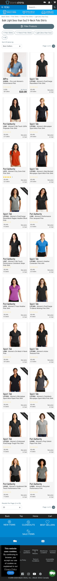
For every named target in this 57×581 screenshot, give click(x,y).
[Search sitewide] (39, 7)
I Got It (10, 573)
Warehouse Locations (44, 552)
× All (4, 38)
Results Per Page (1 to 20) (11, 503)
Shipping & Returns (35, 551)
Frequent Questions (26, 552)
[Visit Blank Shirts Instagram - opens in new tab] (29, 574)
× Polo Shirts (8, 33)
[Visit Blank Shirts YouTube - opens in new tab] (35, 574)
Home (35, 516)
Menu (5, 7)
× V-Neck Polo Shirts (24, 33)
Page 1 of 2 (49, 507)
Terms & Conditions (35, 560)
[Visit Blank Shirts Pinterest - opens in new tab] (40, 574)
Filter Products (28, 26)
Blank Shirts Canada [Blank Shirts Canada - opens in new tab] (41, 578)
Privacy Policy (10, 569)
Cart (50, 516)
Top (21, 516)
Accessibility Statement (50, 560)
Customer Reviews (53, 552)
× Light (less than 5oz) (43, 33)
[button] (44, 2)
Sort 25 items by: (8, 42)
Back (7, 516)
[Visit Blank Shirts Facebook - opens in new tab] (23, 574)
